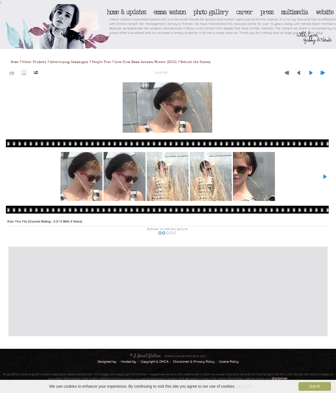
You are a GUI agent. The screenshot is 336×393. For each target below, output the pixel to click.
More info (245, 386)
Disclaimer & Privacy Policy (194, 361)
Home (14, 62)
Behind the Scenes (195, 62)
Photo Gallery (210, 12)
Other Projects (34, 62)
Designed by (106, 361)
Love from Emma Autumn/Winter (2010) (146, 62)
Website (324, 12)
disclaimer (280, 378)
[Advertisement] (124, 291)
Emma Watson (169, 12)
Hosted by (128, 361)
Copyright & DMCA (155, 361)
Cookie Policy (229, 361)
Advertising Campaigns (69, 62)
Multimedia (294, 12)
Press (266, 12)
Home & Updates (126, 12)
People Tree (101, 62)
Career (244, 12)
